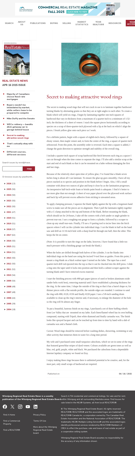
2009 (11, 280)
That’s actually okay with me (20, 145)
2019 (11, 223)
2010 (11, 275)
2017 (11, 235)
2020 (11, 218)
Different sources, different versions (16, 153)
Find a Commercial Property (11, 422)
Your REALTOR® (102, 23)
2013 (11, 258)
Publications (55, 24)
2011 (11, 269)
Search (33, 24)
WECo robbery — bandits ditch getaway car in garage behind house (20, 127)
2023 (11, 200)
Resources (114, 24)
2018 (11, 229)
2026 (11, 183)
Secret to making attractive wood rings (18, 136)
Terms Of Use (39, 420)
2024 (11, 195)
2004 (11, 309)
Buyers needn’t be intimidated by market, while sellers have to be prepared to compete (19, 109)
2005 (11, 303)
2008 (11, 286)
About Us (42, 23)
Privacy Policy (39, 414)
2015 (11, 246)
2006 (11, 298)
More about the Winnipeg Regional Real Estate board (45, 430)
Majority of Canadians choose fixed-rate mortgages (18, 97)
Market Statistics (89, 23)
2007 (11, 292)
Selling (78, 24)
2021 (11, 212)
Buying (67, 24)
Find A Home (9, 414)
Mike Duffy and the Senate (21, 118)
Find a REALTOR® (11, 430)
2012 (11, 263)
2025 (11, 189)
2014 (11, 252)
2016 (11, 240)
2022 (11, 206)
